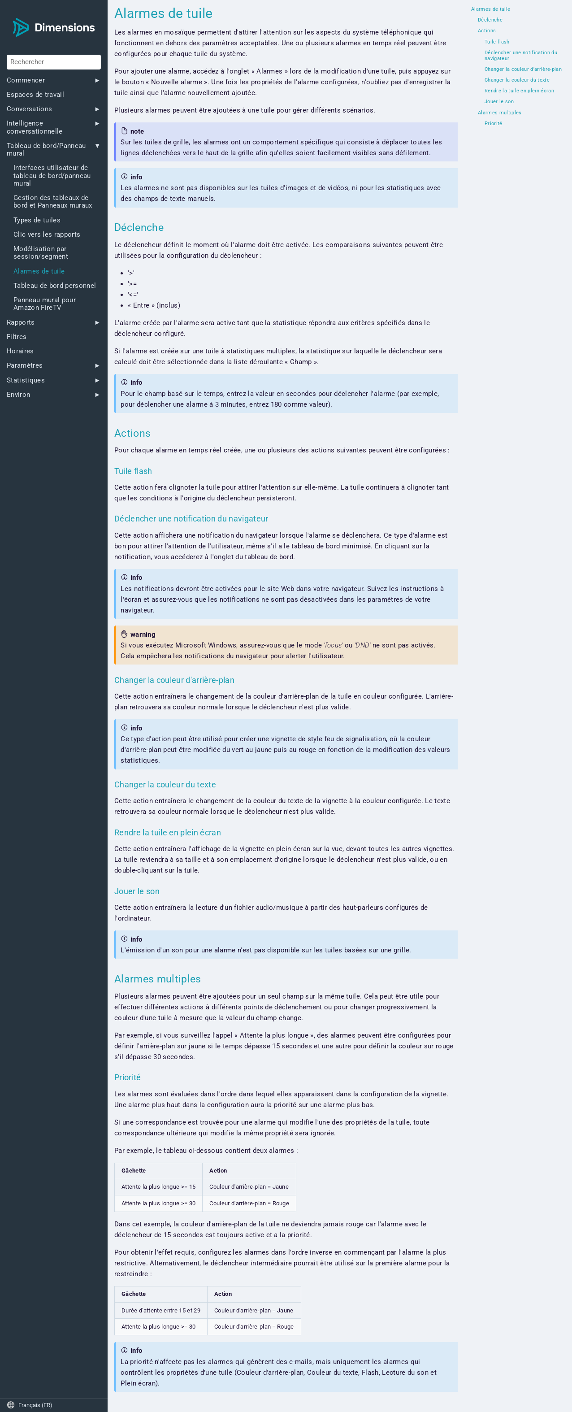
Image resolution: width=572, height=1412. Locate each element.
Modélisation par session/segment (40, 253)
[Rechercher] (54, 62)
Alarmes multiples (500, 113)
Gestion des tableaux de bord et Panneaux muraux (52, 201)
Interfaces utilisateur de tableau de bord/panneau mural (52, 175)
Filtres (16, 337)
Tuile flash (497, 42)
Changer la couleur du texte (517, 80)
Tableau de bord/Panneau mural (46, 149)
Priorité (494, 123)
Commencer (26, 80)
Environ (18, 395)
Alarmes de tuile (39, 271)
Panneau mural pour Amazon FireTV (44, 304)
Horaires (20, 351)
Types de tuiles (37, 220)
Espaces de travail (35, 95)
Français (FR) (29, 1405)
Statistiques (26, 380)
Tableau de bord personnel (54, 286)
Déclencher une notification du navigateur (521, 55)
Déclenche (490, 20)
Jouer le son (499, 101)
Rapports (21, 322)
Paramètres (25, 365)
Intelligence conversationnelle (35, 127)
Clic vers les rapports (46, 235)
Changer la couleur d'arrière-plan (523, 69)
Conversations (29, 109)
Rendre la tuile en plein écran (519, 91)
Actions (487, 31)
